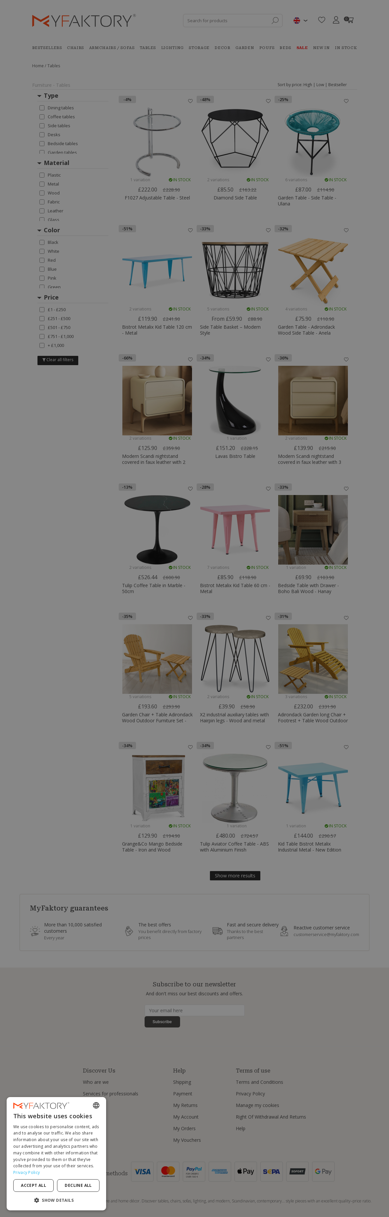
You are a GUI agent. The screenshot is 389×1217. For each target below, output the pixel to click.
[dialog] (56, 1153)
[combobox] (96, 1105)
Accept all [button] (33, 1185)
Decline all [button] (78, 1185)
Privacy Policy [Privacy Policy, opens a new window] (26, 1172)
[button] (56, 1200)
